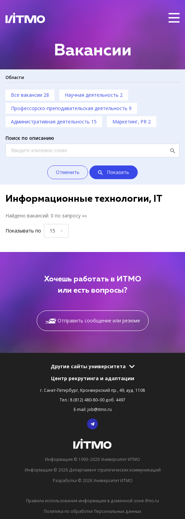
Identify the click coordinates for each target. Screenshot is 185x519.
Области (14, 77)
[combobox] (56, 231)
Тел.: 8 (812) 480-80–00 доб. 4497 (92, 399)
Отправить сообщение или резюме (92, 320)
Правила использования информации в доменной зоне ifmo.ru (92, 500)
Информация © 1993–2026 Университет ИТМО (92, 459)
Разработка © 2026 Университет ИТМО (93, 480)
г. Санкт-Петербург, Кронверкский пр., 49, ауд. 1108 (92, 390)
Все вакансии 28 (30, 95)
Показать (113, 172)
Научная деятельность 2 (94, 95)
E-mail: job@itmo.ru (93, 409)
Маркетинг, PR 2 (131, 121)
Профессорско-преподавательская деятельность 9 (71, 108)
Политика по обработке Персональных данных (92, 511)
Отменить (67, 172)
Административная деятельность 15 (54, 121)
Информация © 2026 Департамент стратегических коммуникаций (93, 470)
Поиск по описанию (29, 138)
